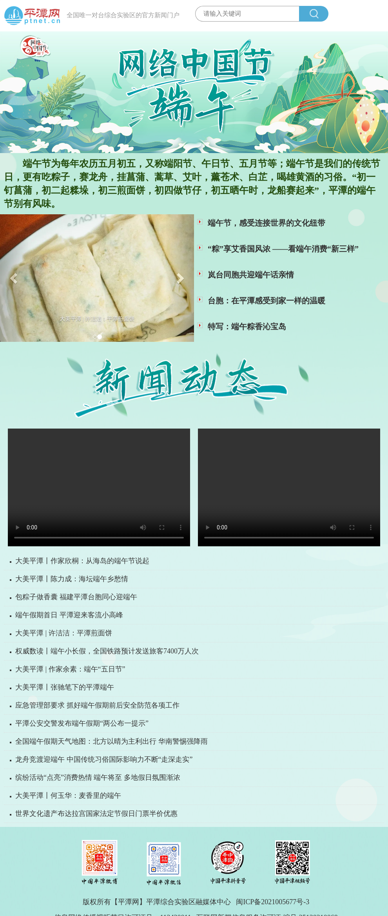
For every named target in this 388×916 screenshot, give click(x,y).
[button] (14, 278)
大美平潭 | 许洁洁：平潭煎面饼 (63, 633)
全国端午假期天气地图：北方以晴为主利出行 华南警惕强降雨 (111, 741)
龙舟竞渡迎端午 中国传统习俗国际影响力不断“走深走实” (103, 759)
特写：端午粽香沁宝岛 (247, 326)
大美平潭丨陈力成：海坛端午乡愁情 (71, 579)
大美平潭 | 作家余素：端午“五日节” (70, 669)
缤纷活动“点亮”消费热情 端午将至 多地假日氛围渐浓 (97, 777)
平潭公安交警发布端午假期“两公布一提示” (82, 723)
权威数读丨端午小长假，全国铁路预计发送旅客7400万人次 (107, 651)
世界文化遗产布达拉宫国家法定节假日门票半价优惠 (96, 813)
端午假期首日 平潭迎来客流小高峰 (69, 615)
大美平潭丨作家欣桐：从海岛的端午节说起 (82, 561)
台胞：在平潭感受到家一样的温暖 (266, 300)
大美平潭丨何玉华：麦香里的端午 (68, 795)
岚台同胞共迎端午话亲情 (251, 274)
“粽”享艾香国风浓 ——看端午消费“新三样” (283, 249)
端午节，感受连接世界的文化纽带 (266, 223)
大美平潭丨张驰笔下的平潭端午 (64, 687)
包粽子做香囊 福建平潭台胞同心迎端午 (76, 597)
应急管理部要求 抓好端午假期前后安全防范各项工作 (97, 705)
